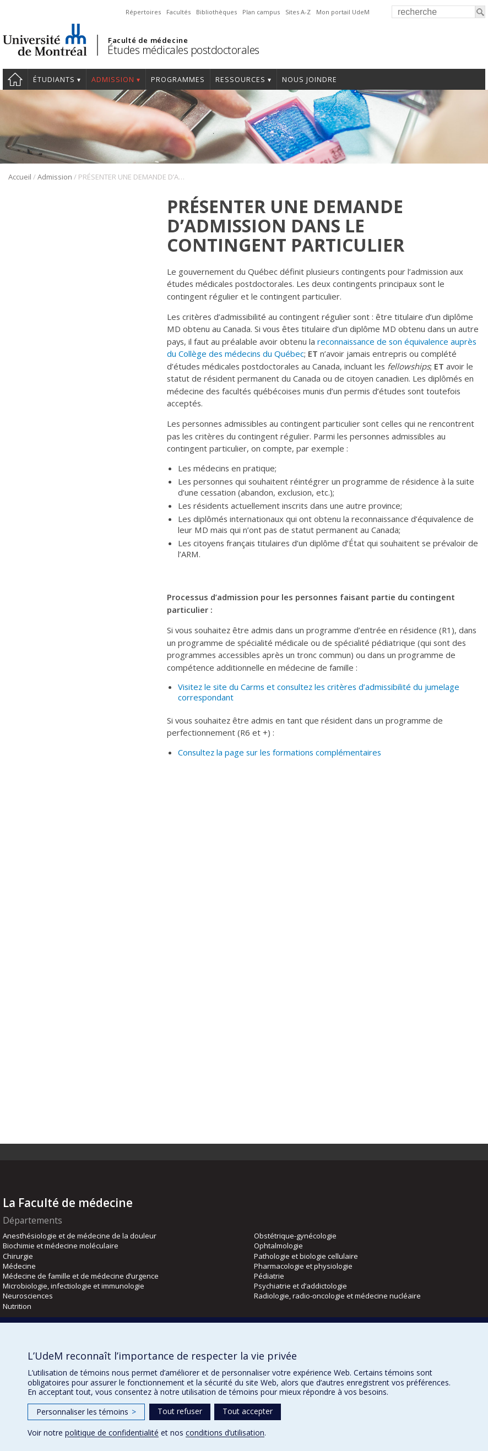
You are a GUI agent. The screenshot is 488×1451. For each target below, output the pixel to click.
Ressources (240, 79)
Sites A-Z (298, 12)
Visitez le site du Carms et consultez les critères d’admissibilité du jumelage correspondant (318, 692)
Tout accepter (248, 1411)
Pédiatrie (269, 1276)
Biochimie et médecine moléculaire (60, 1246)
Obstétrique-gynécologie (295, 1236)
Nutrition (17, 1306)
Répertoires (143, 12)
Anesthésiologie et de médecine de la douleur (79, 1236)
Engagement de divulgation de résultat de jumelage (264, 1018)
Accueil (15, 79)
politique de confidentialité (112, 1432)
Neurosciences (28, 1296)
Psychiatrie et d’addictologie (300, 1286)
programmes (178, 79)
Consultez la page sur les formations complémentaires (279, 752)
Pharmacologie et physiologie (303, 1266)
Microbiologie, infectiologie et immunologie (73, 1286)
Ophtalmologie (278, 1246)
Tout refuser (180, 1411)
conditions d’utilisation (225, 1432)
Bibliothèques (216, 12)
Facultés (178, 12)
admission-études (424, 828)
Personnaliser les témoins (86, 1411)
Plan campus (261, 12)
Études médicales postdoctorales (183, 49)
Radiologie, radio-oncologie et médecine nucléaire (337, 1296)
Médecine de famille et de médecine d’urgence (81, 1276)
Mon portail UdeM (343, 12)
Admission (112, 79)
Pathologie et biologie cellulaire (306, 1256)
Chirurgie (18, 1256)
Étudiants (54, 79)
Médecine (19, 1266)
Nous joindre (309, 79)
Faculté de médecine (148, 40)
